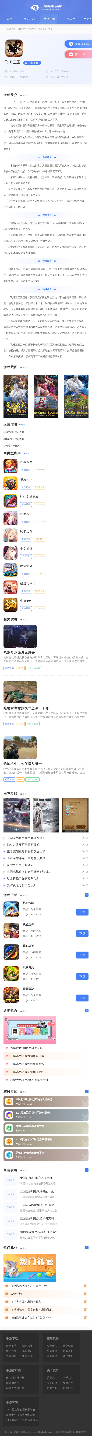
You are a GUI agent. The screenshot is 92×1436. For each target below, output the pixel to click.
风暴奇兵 (26, 462)
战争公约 (16, 1293)
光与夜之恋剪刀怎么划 (22, 885)
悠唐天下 (26, 479)
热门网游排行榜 (15, 1377)
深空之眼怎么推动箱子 (22, 865)
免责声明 (68, 1383)
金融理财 (52, 1356)
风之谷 (25, 514)
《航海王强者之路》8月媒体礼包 (30, 1317)
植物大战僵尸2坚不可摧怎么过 (29, 1079)
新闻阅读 (52, 1351)
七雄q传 (25, 600)
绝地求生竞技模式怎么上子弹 (26, 708)
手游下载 (49, 19)
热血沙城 (28, 902)
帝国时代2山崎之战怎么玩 (26, 1048)
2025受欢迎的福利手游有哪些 (33, 1112)
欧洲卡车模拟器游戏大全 (30, 1126)
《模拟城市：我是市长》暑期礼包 (31, 1309)
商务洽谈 (52, 1383)
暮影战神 (28, 945)
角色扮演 (11, 1345)
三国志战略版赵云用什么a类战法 (28, 871)
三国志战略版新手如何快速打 (26, 837)
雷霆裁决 (28, 988)
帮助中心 (52, 1388)
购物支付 (68, 1356)
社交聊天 (68, 1345)
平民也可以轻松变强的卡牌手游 (34, 1099)
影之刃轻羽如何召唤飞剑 (23, 878)
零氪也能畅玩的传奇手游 (30, 1152)
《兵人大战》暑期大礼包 (25, 1301)
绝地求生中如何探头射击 (22, 764)
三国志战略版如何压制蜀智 (27, 1063)
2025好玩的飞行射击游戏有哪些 (34, 1139)
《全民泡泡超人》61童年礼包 (28, 1285)
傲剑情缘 (26, 566)
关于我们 (52, 1377)
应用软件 (69, 19)
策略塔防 (27, 1356)
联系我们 (68, 1377)
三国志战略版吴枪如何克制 (27, 1071)
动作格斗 (27, 1345)
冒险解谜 (11, 1356)
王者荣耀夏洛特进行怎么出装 (26, 851)
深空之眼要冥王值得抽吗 (23, 844)
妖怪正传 (28, 924)
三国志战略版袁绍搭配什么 (27, 1056)
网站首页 (22, 29)
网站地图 (68, 1388)
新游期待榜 (12, 1383)
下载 (82, 911)
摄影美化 (68, 1351)
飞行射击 (42, 29)
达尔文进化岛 (29, 496)
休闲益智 (11, 1351)
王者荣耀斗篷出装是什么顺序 (26, 858)
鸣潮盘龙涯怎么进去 (19, 652)
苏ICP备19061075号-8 (77, 1432)
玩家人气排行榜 (15, 1388)
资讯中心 (29, 19)
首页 (9, 19)
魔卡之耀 (26, 531)
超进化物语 (28, 583)
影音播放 (52, 1345)
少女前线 (26, 548)
